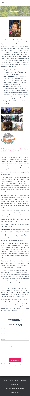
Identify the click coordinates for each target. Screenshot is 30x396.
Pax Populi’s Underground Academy (15, 388)
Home (5, 380)
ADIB (27, 42)
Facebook (13, 151)
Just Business (15, 392)
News (16, 380)
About (11, 380)
